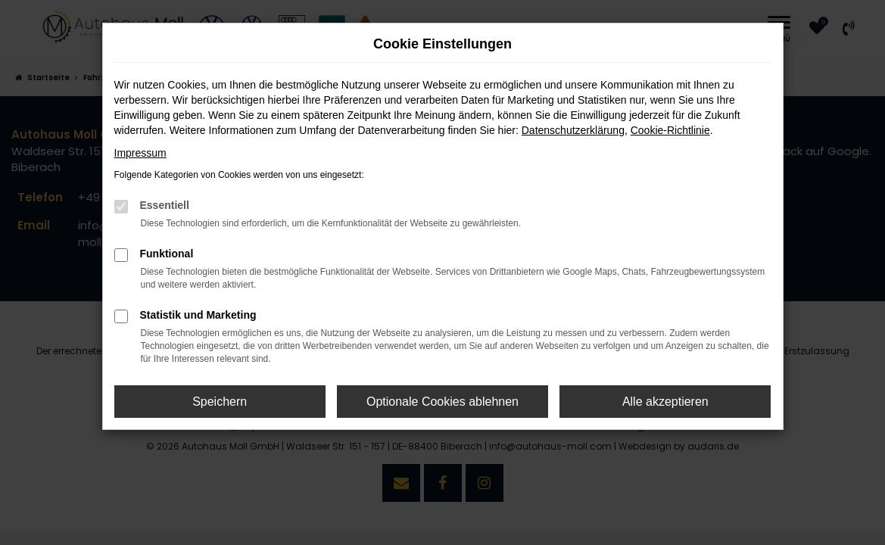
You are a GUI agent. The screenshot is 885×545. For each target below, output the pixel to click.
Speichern (219, 401)
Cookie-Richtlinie (670, 130)
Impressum (140, 153)
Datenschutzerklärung (573, 130)
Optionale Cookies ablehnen (442, 401)
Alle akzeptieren (665, 401)
